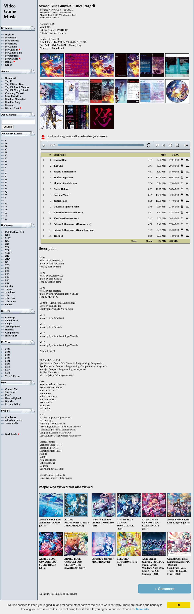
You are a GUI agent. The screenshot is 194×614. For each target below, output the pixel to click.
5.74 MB (161, 183)
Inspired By (11, 335)
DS (6, 262)
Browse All (10, 78)
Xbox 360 (10, 298)
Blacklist (9, 401)
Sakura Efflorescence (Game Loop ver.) (74, 230)
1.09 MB (174, 235)
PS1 (7, 268)
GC (7, 244)
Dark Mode (12, 434)
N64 (7, 241)
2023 (7, 355)
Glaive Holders (61, 189)
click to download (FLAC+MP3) (90, 136)
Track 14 (58, 235)
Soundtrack (58, 48)
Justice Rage (60, 200)
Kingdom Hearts (13, 420)
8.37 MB (161, 171)
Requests (9, 105)
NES (7, 235)
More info (142, 609)
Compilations (12, 332)
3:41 (150, 165)
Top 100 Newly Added (16, 90)
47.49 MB (174, 200)
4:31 (150, 160)
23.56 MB (174, 206)
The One (58, 165)
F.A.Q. (8, 395)
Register (9, 34)
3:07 (150, 230)
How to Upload (13, 398)
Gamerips (10, 317)
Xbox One (10, 301)
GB (7, 256)
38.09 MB (174, 171)
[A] (24, 99)
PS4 (7, 277)
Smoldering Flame (63, 177)
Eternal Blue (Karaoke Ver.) (68, 212)
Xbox (8, 295)
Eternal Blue (60, 160)
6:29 (150, 195)
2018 (7, 370)
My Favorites (12, 40)
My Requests (11, 55)
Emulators (10, 417)
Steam (8, 289)
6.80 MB (161, 218)
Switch (8, 253)
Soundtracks (11, 320)
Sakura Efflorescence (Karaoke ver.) (72, 224)
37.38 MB (174, 212)
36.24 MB (174, 189)
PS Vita (9, 286)
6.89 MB (161, 165)
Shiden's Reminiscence (65, 183)
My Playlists (13, 58)
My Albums (11, 46)
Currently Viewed (14, 93)
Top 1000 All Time (14, 84)
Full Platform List (14, 232)
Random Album (13, 99)
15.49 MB (161, 177)
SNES (8, 238)
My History (11, 43)
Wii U (8, 250)
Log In (8, 64)
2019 (7, 367)
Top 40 (8, 81)
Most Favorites (13, 96)
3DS (7, 265)
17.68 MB (174, 183)
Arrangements (12, 326)
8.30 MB (161, 160)
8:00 (150, 200)
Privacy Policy (12, 404)
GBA (7, 259)
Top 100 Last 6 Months (17, 87)
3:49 (150, 206)
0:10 (150, 235)
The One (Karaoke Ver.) (66, 218)
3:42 (150, 218)
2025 (7, 349)
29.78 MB (174, 165)
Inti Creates (59, 33)
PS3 (7, 274)
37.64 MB (174, 160)
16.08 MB (161, 200)
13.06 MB (161, 195)
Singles (8, 323)
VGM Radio (11, 423)
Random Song (12, 102)
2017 (7, 373)
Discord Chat (13, 108)
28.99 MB (174, 218)
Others (8, 304)
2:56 (150, 183)
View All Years (12, 376)
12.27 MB (161, 189)
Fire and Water (61, 195)
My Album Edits (13, 52)
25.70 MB (174, 230)
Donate (10, 61)
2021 (7, 361)
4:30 (150, 224)
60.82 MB (174, 177)
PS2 (7, 271)
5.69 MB (161, 230)
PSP (7, 283)
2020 (7, 364)
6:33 (150, 189)
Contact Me (11, 389)
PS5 (7, 280)
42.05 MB (174, 195)
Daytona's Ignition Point (66, 206)
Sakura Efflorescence (65, 171)
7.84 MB (161, 206)
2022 (7, 358)
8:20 (150, 177)
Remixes (9, 329)
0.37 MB (161, 235)
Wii (7, 247)
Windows (10, 292)
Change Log (75, 45)
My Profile (10, 37)
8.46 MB (161, 224)
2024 (7, 352)
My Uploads (12, 49)
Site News (10, 392)
